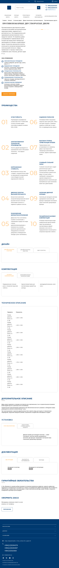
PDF (10, 468)
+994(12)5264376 (51, 7)
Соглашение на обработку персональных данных (11, 564)
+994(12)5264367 (11, 548)
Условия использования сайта (7, 560)
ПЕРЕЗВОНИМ (7, 509)
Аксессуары (54, 16)
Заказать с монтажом (9, 94)
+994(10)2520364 (51, 5)
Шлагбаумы (48, 16)
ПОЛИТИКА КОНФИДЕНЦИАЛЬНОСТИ (10, 562)
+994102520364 (10, 551)
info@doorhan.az (8, 555)
